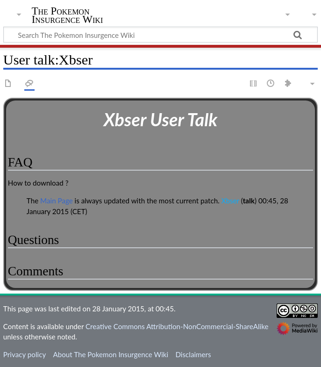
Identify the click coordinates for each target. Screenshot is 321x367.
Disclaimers (193, 354)
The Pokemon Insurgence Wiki (67, 15)
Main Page (56, 200)
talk (249, 200)
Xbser (230, 200)
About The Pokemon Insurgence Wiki (110, 354)
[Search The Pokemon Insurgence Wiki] (160, 34)
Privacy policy (24, 354)
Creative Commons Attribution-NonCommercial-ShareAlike (177, 326)
